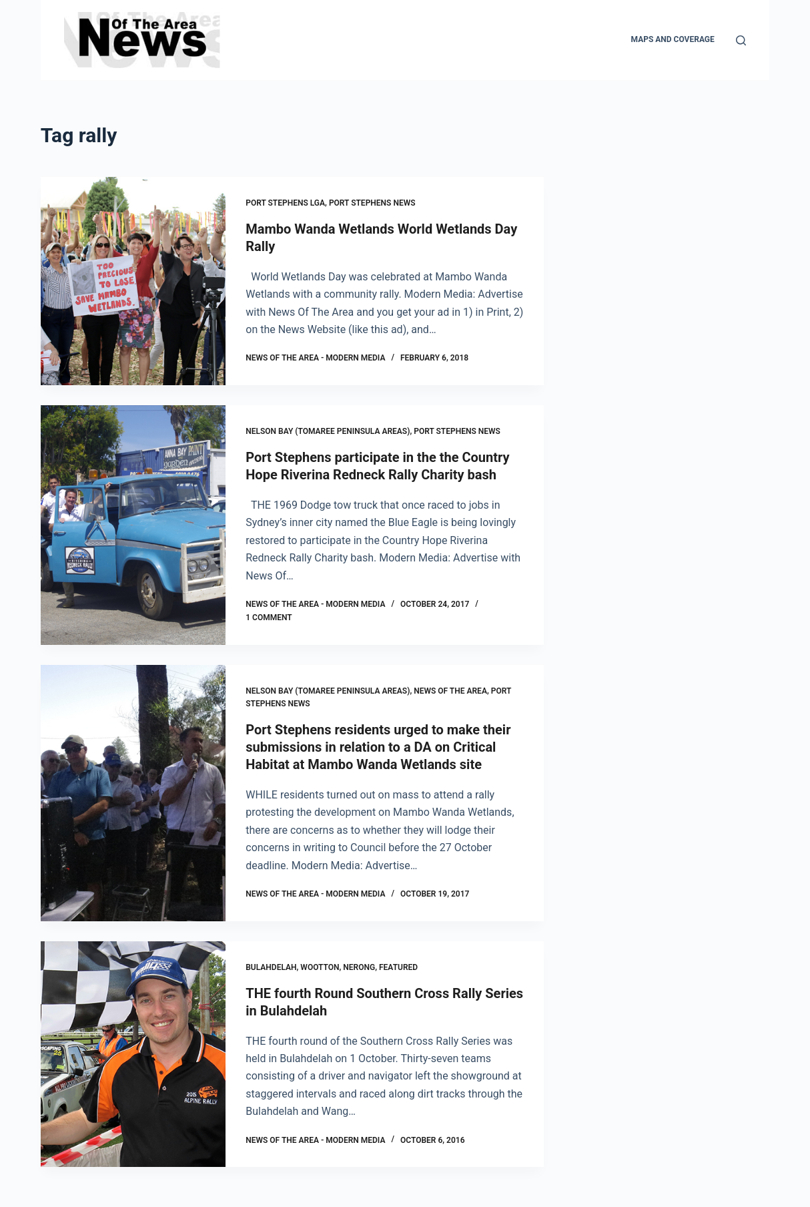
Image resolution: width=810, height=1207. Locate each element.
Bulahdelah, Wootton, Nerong (310, 967)
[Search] (741, 40)
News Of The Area (450, 691)
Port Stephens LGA (285, 203)
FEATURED (398, 967)
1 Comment (269, 617)
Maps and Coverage (673, 39)
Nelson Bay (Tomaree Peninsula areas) (328, 431)
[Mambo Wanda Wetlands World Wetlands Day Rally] (133, 281)
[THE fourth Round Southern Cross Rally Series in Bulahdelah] (133, 1054)
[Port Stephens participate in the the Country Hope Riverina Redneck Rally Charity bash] (133, 524)
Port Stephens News (372, 203)
